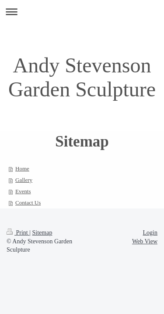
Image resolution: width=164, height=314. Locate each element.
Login (150, 232)
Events (23, 191)
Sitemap (42, 232)
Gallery (23, 180)
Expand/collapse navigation (82, 11)
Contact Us (28, 202)
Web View (144, 241)
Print (18, 232)
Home (22, 168)
